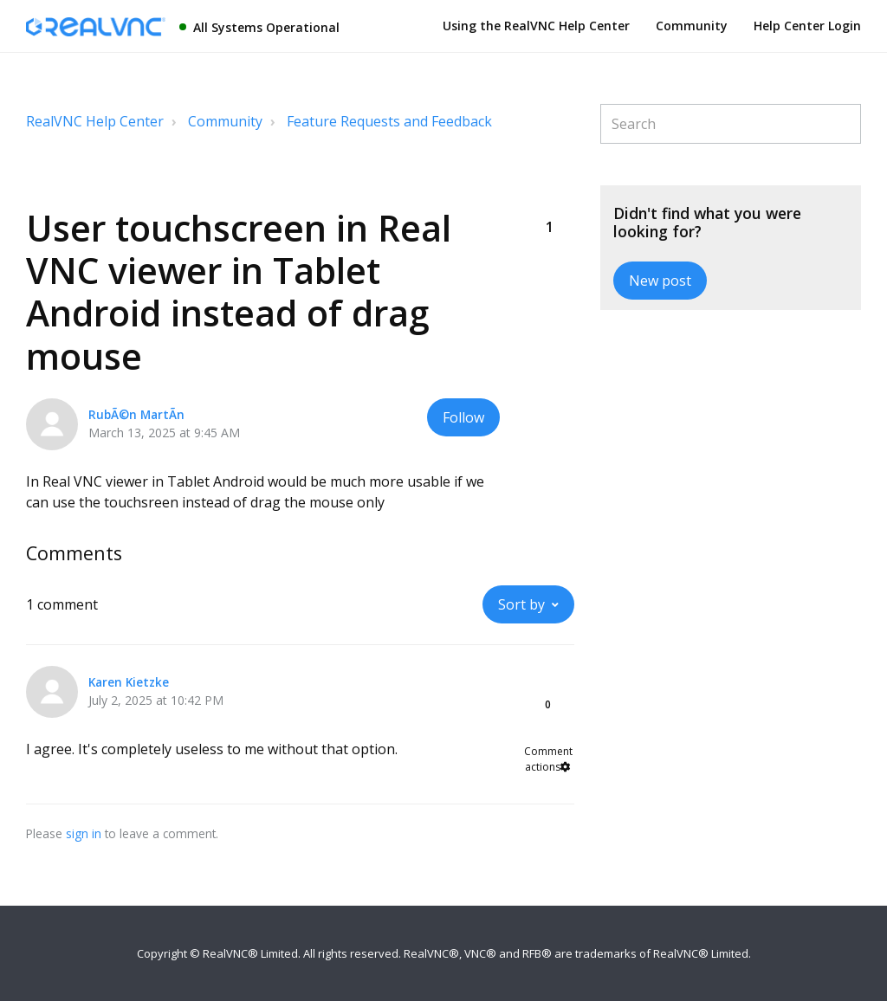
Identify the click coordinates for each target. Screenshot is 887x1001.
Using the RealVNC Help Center (536, 25)
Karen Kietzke (128, 682)
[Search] (730, 124)
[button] (550, 198)
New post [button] (660, 280)
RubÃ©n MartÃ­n (136, 414)
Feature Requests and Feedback (389, 121)
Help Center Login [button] (807, 25)
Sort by (521, 604)
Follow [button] (463, 417)
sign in (83, 833)
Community (692, 25)
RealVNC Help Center (95, 121)
